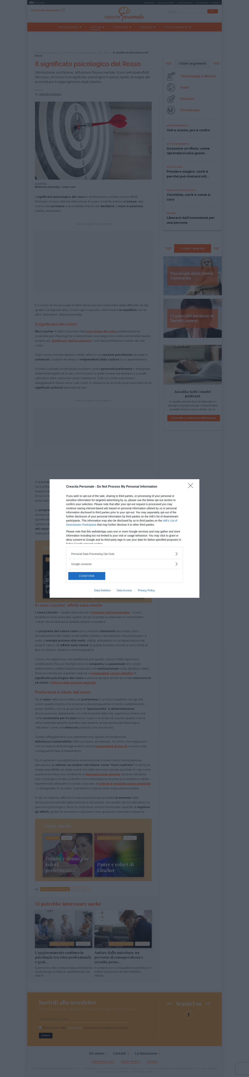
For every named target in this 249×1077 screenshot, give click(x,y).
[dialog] (124, 538)
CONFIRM (86, 576)
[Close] (192, 487)
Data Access (124, 590)
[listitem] (124, 554)
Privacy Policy (146, 590)
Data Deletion (102, 590)
